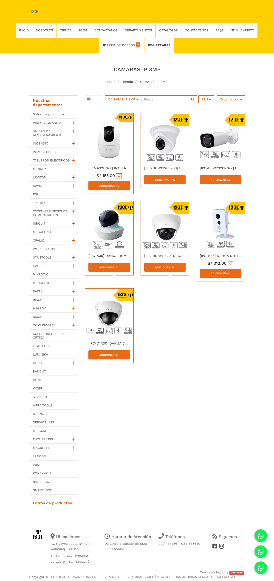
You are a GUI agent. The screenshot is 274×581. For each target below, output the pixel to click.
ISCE (33, 11)
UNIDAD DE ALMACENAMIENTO (47, 133)
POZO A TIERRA (44, 152)
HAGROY (39, 308)
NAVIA (37, 186)
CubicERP (237, 572)
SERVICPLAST (43, 422)
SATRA (38, 291)
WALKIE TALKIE (44, 249)
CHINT (37, 363)
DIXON (37, 317)
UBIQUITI (39, 223)
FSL (36, 194)
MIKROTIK (40, 274)
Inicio (111, 81)
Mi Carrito (242, 30)
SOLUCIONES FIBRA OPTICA (48, 335)
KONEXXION (42, 473)
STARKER (40, 397)
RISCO (37, 300)
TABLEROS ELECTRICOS (51, 160)
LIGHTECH (41, 346)
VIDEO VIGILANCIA (47, 123)
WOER (37, 388)
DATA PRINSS (43, 439)
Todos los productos (48, 114)
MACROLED (42, 448)
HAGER (38, 266)
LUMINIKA (40, 354)
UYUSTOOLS (42, 257)
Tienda (127, 81)
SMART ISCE (42, 490)
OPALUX (39, 240)
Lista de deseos (122, 44)
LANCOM (39, 456)
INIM (36, 465)
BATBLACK (41, 482)
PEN (206, 99)
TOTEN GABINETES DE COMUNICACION (50, 213)
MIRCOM (39, 431)
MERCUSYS (41, 283)
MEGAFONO (42, 232)
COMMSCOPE (43, 325)
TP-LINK (39, 203)
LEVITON (39, 177)
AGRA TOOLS (43, 405)
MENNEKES (42, 169)
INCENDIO (40, 143)
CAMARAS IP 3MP (153, 81)
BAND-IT (39, 371)
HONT (37, 380)
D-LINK (38, 414)
